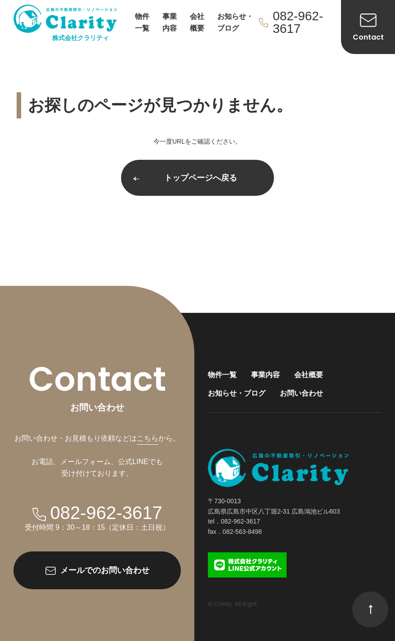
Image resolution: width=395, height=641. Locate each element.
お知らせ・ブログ (235, 22)
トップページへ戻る (185, 177)
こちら (147, 438)
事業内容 (169, 22)
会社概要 (197, 22)
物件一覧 (142, 22)
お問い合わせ (301, 393)
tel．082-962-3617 (234, 521)
